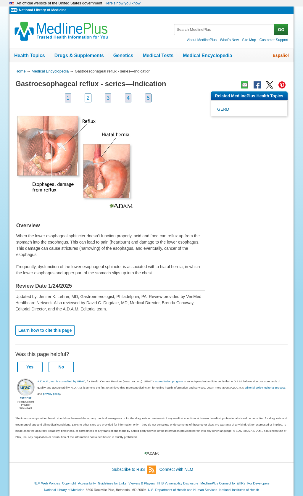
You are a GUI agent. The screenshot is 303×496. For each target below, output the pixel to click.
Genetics (123, 55)
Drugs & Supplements (79, 55)
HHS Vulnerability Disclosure (177, 483)
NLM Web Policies (46, 483)
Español (281, 55)
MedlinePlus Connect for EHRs (222, 483)
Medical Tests (158, 55)
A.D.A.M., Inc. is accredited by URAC (61, 381)
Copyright (69, 483)
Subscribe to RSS (134, 470)
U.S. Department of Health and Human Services (182, 490)
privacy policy (51, 393)
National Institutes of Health (239, 490)
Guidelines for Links (112, 483)
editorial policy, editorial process (265, 387)
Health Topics (29, 55)
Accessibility (87, 483)
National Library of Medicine (42, 10)
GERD (223, 109)
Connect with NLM (176, 469)
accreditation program (169, 381)
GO (281, 29)
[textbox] (224, 29)
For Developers (258, 483)
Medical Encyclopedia (207, 55)
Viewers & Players (141, 483)
